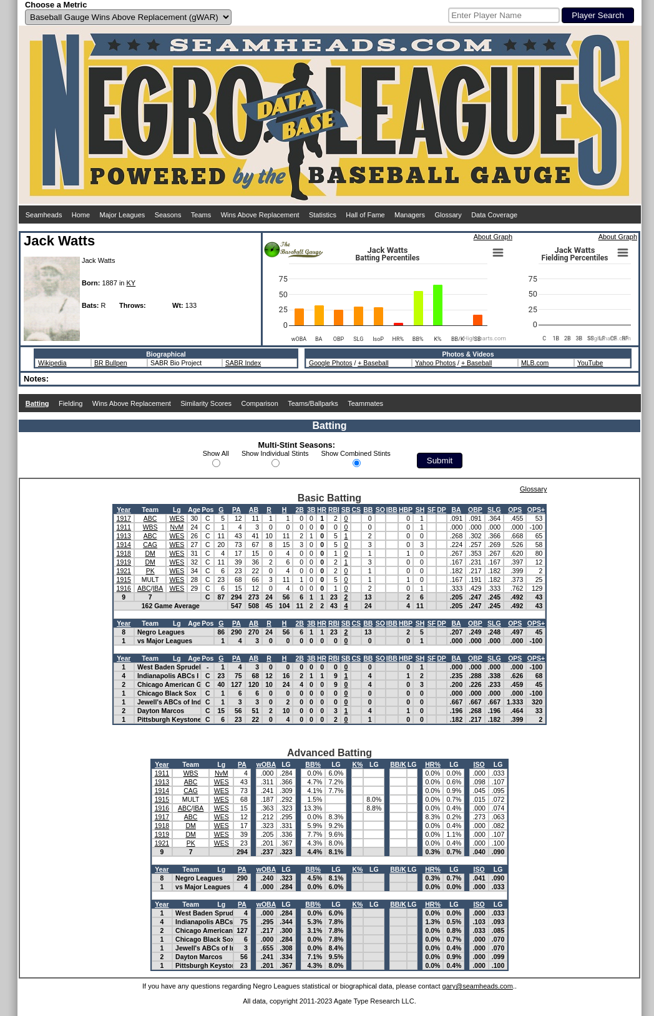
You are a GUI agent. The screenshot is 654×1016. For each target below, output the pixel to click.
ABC (150, 518)
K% (357, 764)
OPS (515, 509)
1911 (124, 527)
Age (194, 509)
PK (150, 571)
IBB (392, 509)
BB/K (398, 764)
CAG (150, 544)
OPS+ (536, 509)
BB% (313, 764)
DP (441, 509)
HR (321, 509)
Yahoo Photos (435, 363)
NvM (177, 527)
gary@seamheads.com (477, 986)
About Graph (493, 236)
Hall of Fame (365, 215)
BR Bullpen (110, 363)
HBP (405, 509)
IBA (157, 588)
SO (380, 509)
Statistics (322, 215)
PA (236, 509)
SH (420, 509)
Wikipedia (52, 363)
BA (456, 509)
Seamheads (44, 215)
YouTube (590, 363)
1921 (124, 571)
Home (81, 215)
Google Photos (330, 363)
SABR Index (243, 363)
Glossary (447, 215)
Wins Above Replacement (260, 215)
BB (368, 509)
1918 (124, 553)
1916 (124, 588)
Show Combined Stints (356, 453)
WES (176, 518)
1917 (124, 518)
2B (300, 509)
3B (311, 509)
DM (150, 553)
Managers (409, 215)
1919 (124, 562)
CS (356, 509)
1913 (124, 536)
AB (253, 509)
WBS (150, 527)
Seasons (168, 215)
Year (123, 509)
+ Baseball (373, 363)
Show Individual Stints (275, 453)
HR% (433, 764)
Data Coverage (494, 215)
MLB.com (535, 363)
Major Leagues (122, 215)
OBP (475, 509)
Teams (201, 215)
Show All (216, 453)
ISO (479, 764)
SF (431, 509)
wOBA (266, 764)
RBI (333, 509)
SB (346, 509)
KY (131, 283)
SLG (494, 509)
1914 (124, 544)
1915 (124, 579)
